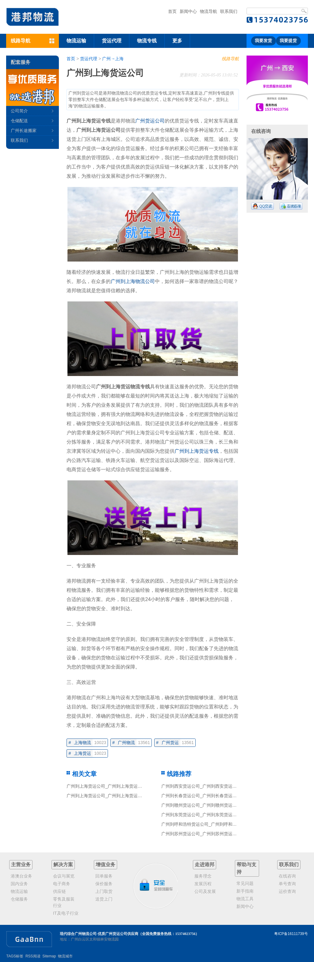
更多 (177, 40)
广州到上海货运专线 (196, 451)
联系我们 (228, 11)
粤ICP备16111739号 (291, 934)
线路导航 (230, 58)
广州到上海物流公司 (133, 281)
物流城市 (65, 956)
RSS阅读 (32, 956)
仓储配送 (19, 120)
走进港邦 (204, 864)
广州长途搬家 (23, 130)
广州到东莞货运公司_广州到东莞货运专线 (201, 814)
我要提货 (288, 40)
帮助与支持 (246, 868)
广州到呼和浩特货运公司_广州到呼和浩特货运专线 (209, 824)
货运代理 (111, 40)
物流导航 (208, 11)
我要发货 (263, 40)
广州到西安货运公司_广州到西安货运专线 (201, 786)
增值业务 (105, 864)
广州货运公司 (150, 120)
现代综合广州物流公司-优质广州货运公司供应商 (99, 934)
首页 (172, 11)
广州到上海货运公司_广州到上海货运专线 (106, 786)
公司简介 (19, 110)
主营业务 (21, 864)
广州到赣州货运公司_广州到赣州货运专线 (201, 805)
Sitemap (49, 956)
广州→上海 (113, 58)
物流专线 (147, 40)
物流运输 (76, 40)
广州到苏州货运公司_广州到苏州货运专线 (201, 833)
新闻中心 (188, 11)
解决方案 (63, 864)
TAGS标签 (14, 956)
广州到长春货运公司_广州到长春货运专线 (201, 795)
